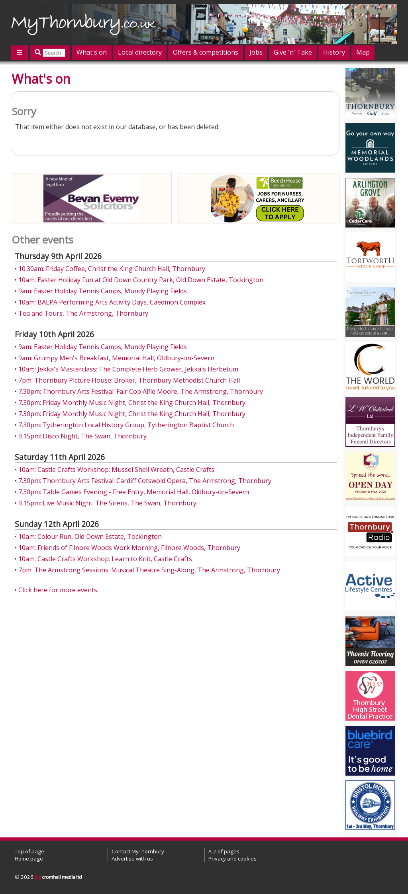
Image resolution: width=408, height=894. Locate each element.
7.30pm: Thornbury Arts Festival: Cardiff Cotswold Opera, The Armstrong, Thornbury (144, 480)
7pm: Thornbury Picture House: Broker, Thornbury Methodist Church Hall (129, 380)
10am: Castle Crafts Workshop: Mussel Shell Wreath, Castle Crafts (116, 469)
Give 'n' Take (293, 52)
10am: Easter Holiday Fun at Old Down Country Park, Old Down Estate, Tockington (140, 279)
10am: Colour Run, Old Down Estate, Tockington (90, 536)
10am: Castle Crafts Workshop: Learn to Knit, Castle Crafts (105, 558)
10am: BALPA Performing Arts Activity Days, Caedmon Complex (112, 302)
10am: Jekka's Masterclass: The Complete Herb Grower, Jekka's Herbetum (128, 369)
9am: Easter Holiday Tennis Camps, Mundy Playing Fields (102, 291)
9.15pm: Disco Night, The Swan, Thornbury (82, 436)
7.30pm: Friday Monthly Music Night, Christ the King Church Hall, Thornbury (131, 402)
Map (363, 52)
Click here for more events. (58, 590)
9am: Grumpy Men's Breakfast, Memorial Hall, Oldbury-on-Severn (116, 358)
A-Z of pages (223, 851)
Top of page (29, 851)
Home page (29, 858)
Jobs (256, 52)
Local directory (140, 52)
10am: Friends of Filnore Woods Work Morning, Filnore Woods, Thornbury (129, 547)
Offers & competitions (205, 52)
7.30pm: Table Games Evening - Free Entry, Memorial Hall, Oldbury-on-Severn (133, 491)
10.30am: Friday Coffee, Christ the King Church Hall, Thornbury (111, 268)
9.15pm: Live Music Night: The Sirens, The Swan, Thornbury (107, 503)
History (334, 52)
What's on (91, 52)
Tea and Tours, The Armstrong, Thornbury (83, 313)
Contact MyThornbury (138, 851)
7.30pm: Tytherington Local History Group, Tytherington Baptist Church (126, 424)
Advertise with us (132, 858)
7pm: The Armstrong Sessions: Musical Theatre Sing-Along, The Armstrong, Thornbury (149, 570)
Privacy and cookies (232, 858)
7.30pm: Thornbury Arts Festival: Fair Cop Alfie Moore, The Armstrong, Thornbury (140, 391)
